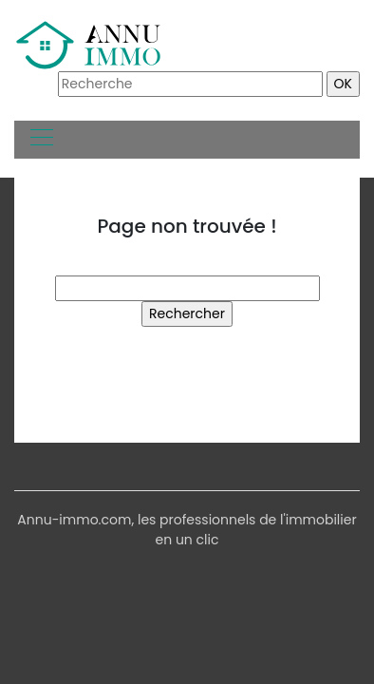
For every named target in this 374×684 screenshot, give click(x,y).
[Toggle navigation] (40, 140)
